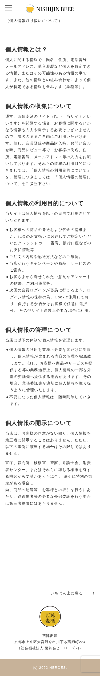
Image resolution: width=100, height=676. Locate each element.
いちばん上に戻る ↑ (72, 593)
